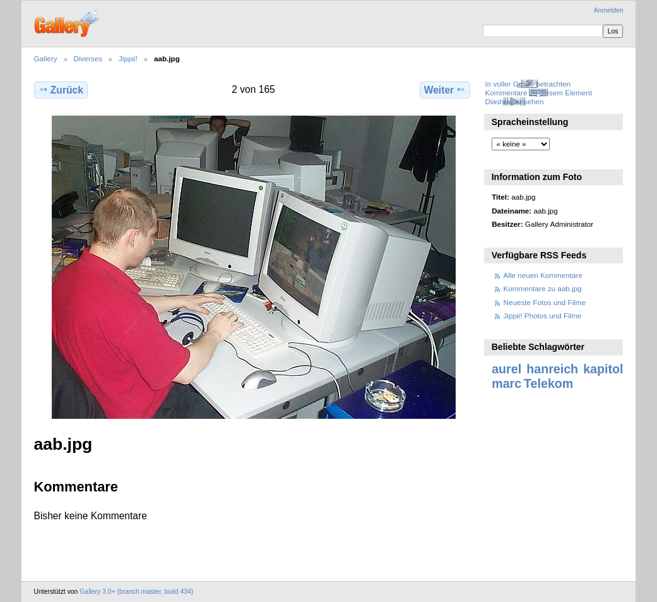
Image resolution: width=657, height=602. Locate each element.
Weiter (445, 89)
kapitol (603, 369)
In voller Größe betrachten (528, 84)
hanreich (552, 369)
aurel (506, 369)
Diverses (88, 58)
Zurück (60, 89)
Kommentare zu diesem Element (538, 92)
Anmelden (609, 10)
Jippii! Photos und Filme (543, 315)
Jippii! (128, 58)
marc (506, 383)
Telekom (548, 383)
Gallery (45, 58)
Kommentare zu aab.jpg (543, 288)
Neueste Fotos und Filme (545, 302)
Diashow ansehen (514, 101)
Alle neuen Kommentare (543, 275)
